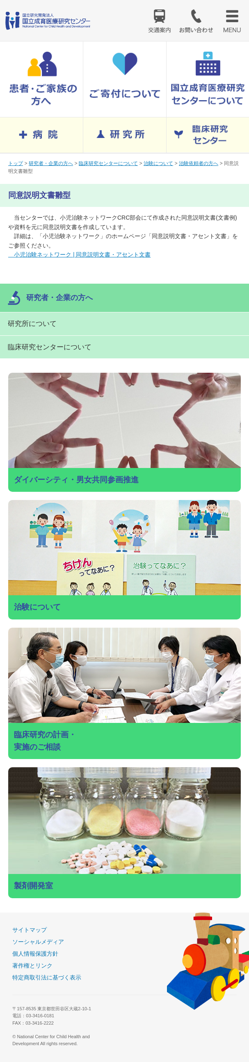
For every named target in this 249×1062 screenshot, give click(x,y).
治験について (158, 163)
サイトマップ (29, 930)
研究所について (32, 324)
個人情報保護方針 (35, 953)
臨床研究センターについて (108, 163)
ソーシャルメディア (38, 941)
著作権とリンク (32, 965)
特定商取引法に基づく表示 (46, 977)
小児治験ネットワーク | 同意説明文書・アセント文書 (79, 254)
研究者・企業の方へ (51, 163)
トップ (15, 163)
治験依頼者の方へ (198, 163)
